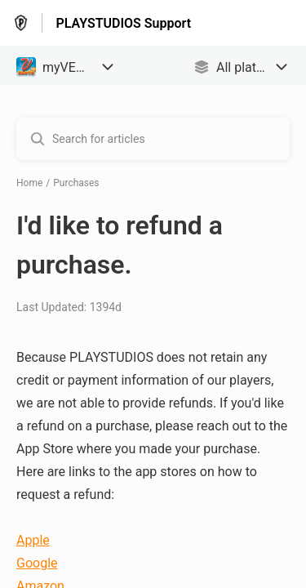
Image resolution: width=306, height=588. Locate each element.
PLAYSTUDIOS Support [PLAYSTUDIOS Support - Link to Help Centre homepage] (123, 23)
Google (37, 563)
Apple (33, 540)
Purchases (76, 183)
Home (29, 183)
